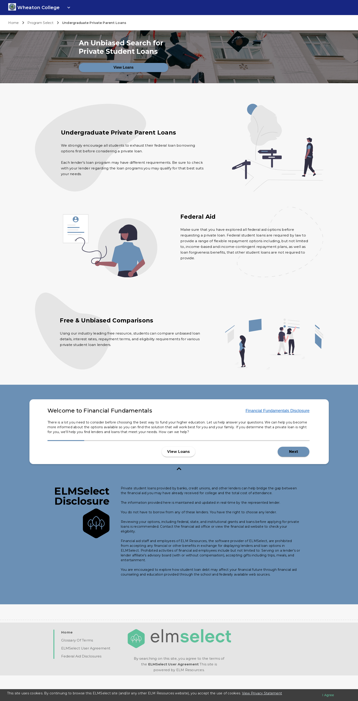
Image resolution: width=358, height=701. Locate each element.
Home (13, 23)
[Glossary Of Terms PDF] (77, 666)
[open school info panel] (44, 7)
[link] (12, 9)
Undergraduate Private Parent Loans (94, 23)
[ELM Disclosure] (210, 556)
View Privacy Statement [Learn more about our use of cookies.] (262, 693)
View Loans (123, 93)
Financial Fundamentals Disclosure (277, 436)
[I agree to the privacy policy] (328, 695)
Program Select (40, 23)
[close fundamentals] (179, 495)
